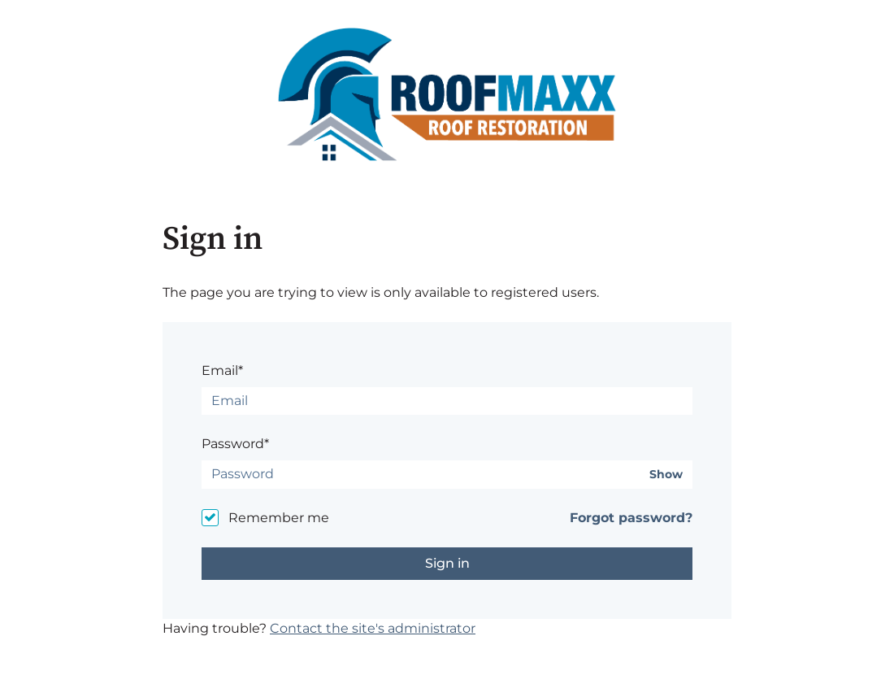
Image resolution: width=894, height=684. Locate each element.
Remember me (278, 517)
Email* (222, 370)
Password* (235, 443)
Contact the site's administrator (372, 628)
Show (666, 474)
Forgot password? (631, 517)
